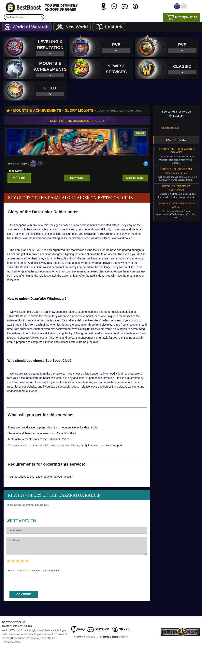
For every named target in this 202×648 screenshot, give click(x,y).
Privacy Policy (84, 637)
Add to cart (135, 177)
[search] (42, 17)
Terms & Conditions (114, 637)
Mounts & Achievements (37, 111)
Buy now (76, 177)
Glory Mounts (79, 111)
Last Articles (176, 139)
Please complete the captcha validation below (34, 570)
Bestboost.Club (170, 127)
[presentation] (36, 580)
